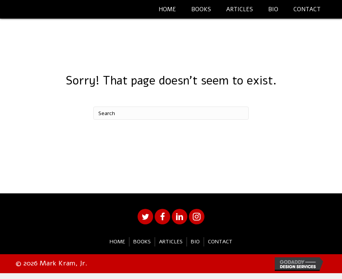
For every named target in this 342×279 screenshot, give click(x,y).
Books (142, 241)
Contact (220, 241)
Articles (171, 241)
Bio (195, 241)
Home (117, 241)
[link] (167, 8)
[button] (145, 216)
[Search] (171, 113)
